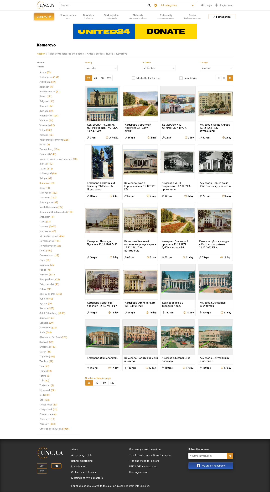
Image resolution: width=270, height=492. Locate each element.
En (56, 466)
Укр (42, 466)
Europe (99, 53)
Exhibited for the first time (148, 78)
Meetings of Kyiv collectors (87, 477)
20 (88, 78)
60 (102, 78)
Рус (42, 471)
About (74, 449)
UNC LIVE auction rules (142, 466)
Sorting (88, 62)
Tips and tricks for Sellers (144, 460)
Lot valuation (78, 466)
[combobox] (101, 68)
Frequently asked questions (145, 449)
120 (109, 78)
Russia (109, 53)
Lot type (204, 62)
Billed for (147, 62)
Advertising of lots (81, 455)
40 (95, 78)
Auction (41, 53)
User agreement (138, 472)
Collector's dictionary (83, 472)
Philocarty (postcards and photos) (66, 53)
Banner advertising (81, 460)
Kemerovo (121, 53)
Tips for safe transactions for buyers (150, 455)
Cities (90, 53)
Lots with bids (190, 78)
